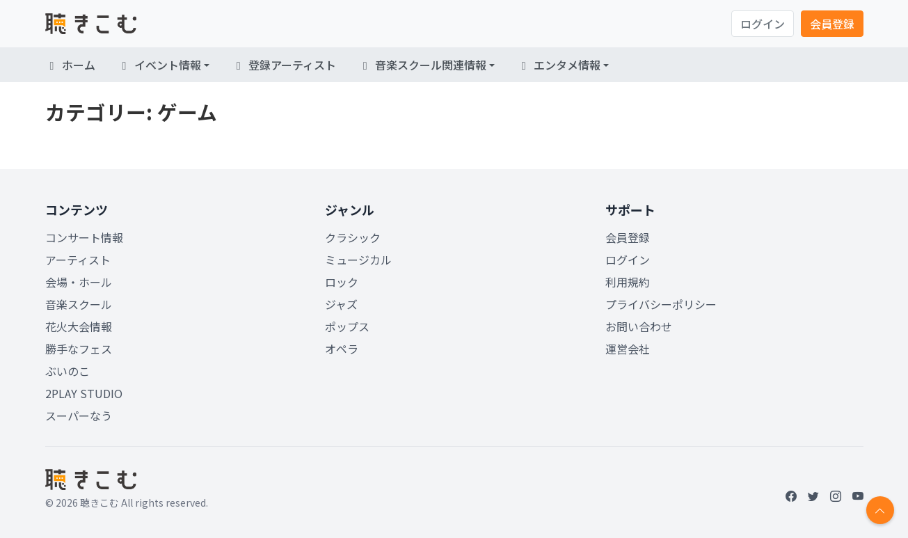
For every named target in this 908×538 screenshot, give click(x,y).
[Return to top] (880, 510)
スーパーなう (78, 415)
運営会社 (627, 348)
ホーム (70, 64)
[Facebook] (791, 495)
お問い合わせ (638, 326)
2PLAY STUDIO (83, 393)
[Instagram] (835, 495)
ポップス (347, 326)
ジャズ (341, 304)
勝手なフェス (78, 348)
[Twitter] (813, 495)
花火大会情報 (78, 326)
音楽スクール (78, 304)
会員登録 (832, 23)
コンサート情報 (84, 237)
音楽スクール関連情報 (422, 64)
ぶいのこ (67, 371)
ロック (341, 282)
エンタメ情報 (558, 64)
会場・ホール (78, 282)
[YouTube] (857, 495)
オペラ (341, 348)
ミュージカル (358, 259)
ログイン (762, 23)
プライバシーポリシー (661, 304)
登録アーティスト (284, 64)
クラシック (353, 237)
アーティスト (78, 259)
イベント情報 (159, 64)
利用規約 (627, 282)
